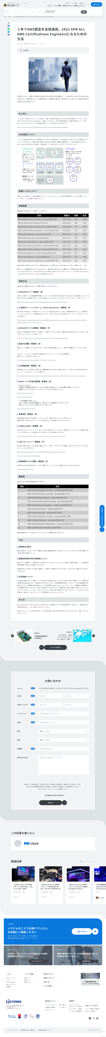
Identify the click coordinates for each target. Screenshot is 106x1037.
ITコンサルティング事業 (75, 1009)
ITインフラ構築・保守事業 (92, 1009)
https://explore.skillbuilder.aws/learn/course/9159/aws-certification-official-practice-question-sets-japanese (51, 376)
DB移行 (34, 11)
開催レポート (27, 980)
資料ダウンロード (68, 6)
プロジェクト (49, 1009)
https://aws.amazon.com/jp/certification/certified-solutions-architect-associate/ (42, 302)
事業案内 (72, 1001)
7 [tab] (92, 861)
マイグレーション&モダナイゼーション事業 (76, 1005)
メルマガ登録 (74, 3)
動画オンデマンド (79, 6)
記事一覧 (67, 3)
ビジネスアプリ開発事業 (76, 1011)
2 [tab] (83, 861)
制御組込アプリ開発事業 (92, 1005)
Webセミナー (27, 978)
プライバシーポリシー (13, 1030)
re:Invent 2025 (17, 892)
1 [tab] (81, 861)
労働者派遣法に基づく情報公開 (28, 1030)
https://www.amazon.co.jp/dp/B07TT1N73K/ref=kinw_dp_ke (36, 360)
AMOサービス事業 (90, 1011)
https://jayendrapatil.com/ (25, 469)
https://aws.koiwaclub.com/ (26, 408)
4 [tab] (87, 861)
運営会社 (82, 3)
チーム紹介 (62, 1007)
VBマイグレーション (11, 984)
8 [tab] (94, 861)
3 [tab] (85, 861)
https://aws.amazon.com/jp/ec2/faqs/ (28, 456)
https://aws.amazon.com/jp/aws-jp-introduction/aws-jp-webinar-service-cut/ (41, 436)
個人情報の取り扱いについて (47, 789)
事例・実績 (62, 1005)
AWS (42, 43)
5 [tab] (89, 861)
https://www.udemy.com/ (25, 393)
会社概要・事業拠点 (50, 1007)
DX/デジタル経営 (10, 982)
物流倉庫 (40, 11)
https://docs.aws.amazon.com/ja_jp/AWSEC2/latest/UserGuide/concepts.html (41, 452)
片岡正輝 (34, 843)
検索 (88, 4)
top (5, 16)
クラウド (19, 11)
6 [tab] (91, 861)
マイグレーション (10, 978)
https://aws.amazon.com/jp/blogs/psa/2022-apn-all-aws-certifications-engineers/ (42, 127)
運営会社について (51, 1001)
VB (13, 11)
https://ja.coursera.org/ (24, 397)
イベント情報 (57, 6)
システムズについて (50, 1005)
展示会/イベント (28, 982)
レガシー (26, 11)
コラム (49, 6)
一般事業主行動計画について (44, 1030)
